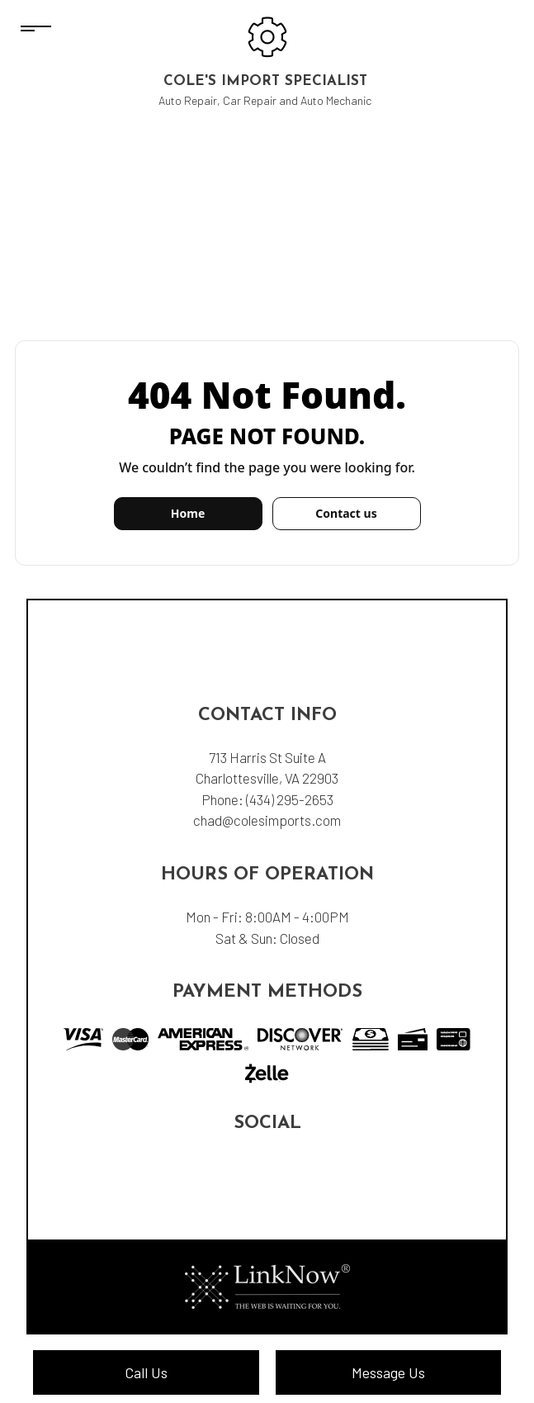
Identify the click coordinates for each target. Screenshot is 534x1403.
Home (188, 513)
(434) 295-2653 (289, 799)
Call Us (146, 1372)
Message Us (388, 1372)
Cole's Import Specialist (265, 81)
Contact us (345, 513)
